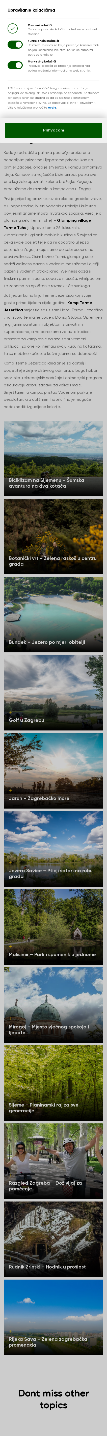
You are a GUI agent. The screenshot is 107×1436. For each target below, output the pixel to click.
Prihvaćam (53, 130)
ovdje (52, 107)
